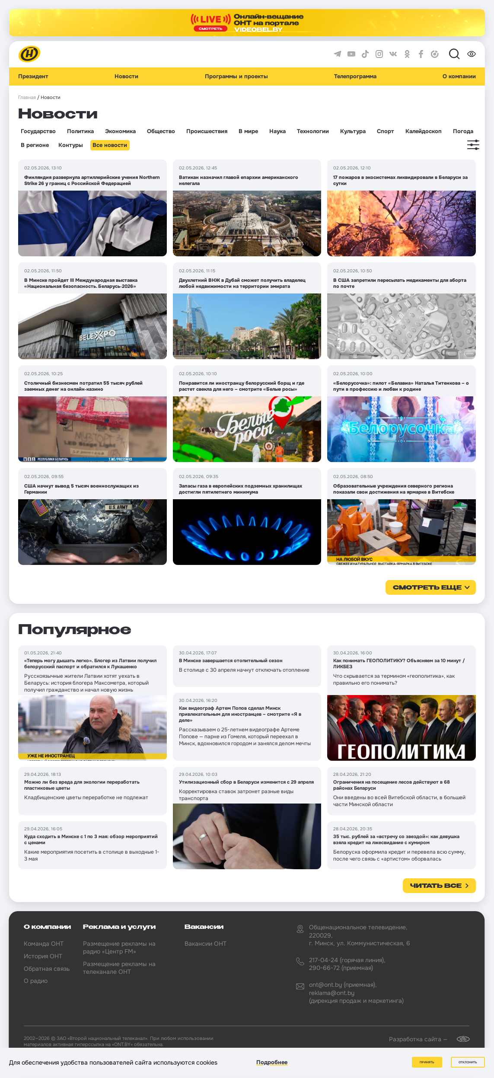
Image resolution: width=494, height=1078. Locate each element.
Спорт (385, 131)
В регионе (35, 145)
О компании (459, 76)
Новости (126, 76)
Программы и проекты (236, 76)
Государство (38, 131)
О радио (36, 981)
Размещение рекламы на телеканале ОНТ (119, 968)
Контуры (70, 145)
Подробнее (271, 1062)
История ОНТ (43, 956)
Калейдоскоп (423, 131)
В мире (248, 131)
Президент (33, 76)
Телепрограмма (355, 76)
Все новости (109, 145)
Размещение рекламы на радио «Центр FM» (119, 947)
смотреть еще (427, 588)
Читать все (436, 886)
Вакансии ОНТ (205, 943)
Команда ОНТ (44, 943)
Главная (27, 97)
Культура (353, 131)
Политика (80, 131)
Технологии (313, 131)
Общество (161, 131)
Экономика (120, 131)
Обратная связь (47, 969)
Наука (277, 131)
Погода (463, 131)
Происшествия (206, 131)
